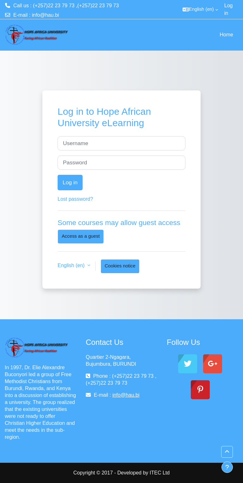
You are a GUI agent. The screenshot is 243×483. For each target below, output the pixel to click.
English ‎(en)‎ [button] (72, 265)
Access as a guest (81, 236)
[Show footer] (227, 467)
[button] (200, 9)
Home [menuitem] (226, 34)
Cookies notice (120, 265)
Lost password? (75, 199)
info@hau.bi (45, 15)
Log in (228, 9)
